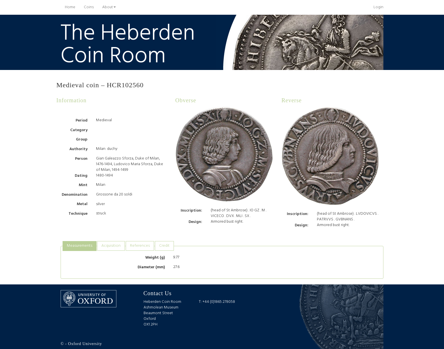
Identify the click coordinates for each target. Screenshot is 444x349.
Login (378, 7)
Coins (89, 7)
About (109, 7)
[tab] (80, 246)
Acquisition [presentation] (111, 245)
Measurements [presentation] (79, 245)
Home (72, 7)
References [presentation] (140, 245)
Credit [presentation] (164, 245)
